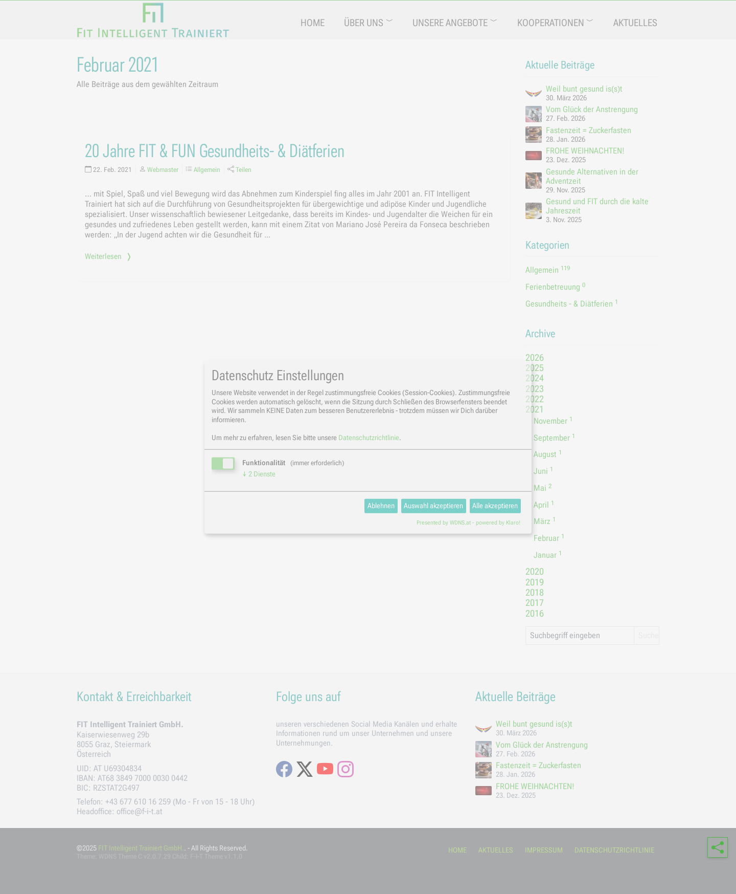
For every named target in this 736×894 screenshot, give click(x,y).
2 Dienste (258, 473)
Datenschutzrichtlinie (368, 437)
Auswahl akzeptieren (433, 505)
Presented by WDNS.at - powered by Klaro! (468, 522)
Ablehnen (381, 505)
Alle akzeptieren (495, 505)
